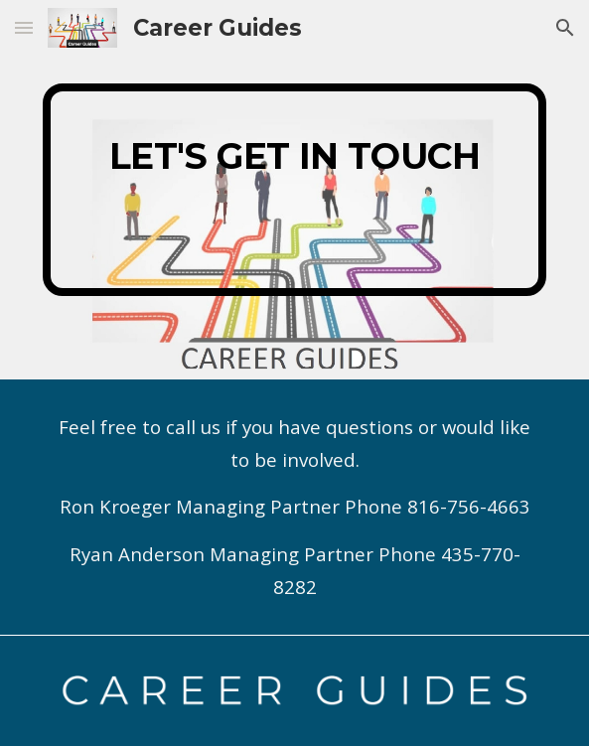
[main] (294, 189)
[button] (24, 27)
